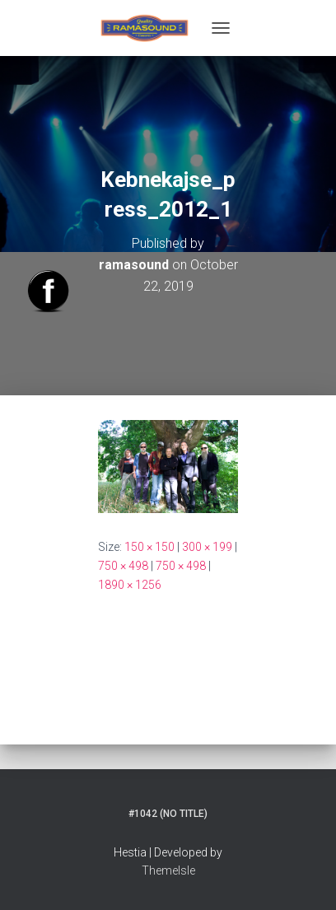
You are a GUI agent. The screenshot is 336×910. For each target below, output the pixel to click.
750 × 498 (123, 565)
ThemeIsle (168, 870)
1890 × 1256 (129, 584)
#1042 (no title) (168, 813)
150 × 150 (149, 546)
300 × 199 (207, 546)
